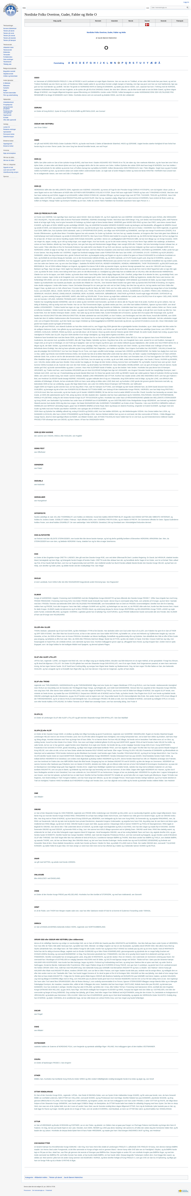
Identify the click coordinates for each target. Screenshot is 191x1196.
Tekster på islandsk (9, 38)
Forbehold (49, 1190)
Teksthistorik (7, 62)
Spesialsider (7, 132)
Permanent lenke (8, 134)
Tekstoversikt (7, 50)
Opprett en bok (8, 167)
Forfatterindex (7, 57)
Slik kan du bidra (8, 160)
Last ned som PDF (9, 170)
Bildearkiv (6, 85)
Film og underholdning (10, 95)
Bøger (5, 90)
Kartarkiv (6, 88)
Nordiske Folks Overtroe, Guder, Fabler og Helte (106, 32)
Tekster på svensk (9, 35)
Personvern (27, 1190)
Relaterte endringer (9, 129)
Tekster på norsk (8, 33)
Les (147, 8)
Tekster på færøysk (9, 40)
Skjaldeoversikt (8, 74)
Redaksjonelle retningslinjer (7, 112)
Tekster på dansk (55, 1177)
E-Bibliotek (6, 83)
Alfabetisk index (8, 47)
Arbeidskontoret (8, 102)
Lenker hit (6, 127)
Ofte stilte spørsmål (9, 120)
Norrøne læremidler (9, 93)
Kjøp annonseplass (9, 153)
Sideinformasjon (8, 136)
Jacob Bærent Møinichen (73, 1177)
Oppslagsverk (7, 144)
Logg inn (186, 2)
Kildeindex (6, 52)
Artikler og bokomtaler (10, 76)
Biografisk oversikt (9, 71)
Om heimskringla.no (38, 1190)
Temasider (6, 55)
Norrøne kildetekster (9, 28)
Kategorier (29, 1177)
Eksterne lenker (8, 146)
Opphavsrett (7, 115)
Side (24, 8)
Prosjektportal (7, 105)
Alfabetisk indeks (40, 1177)
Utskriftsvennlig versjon (10, 172)
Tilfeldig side (7, 64)
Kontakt (5, 117)
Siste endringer (8, 59)
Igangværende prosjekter (8, 108)
